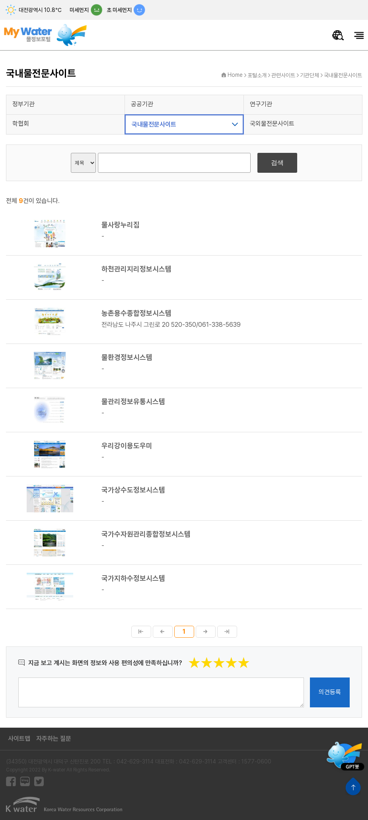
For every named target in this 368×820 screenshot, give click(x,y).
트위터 (39, 782)
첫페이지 (141, 632)
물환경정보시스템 (126, 357)
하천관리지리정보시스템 (136, 269)
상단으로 (353, 786)
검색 (277, 162)
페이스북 (11, 782)
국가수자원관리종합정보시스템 (146, 534)
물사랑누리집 (120, 224)
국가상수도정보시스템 (133, 490)
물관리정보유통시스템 (133, 401)
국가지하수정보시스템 (133, 578)
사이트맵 (19, 739)
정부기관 (23, 104)
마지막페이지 (227, 632)
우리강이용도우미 (126, 445)
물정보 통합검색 (338, 35)
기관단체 (309, 75)
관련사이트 (283, 75)
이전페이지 (163, 632)
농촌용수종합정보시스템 (136, 313)
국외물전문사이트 (272, 123)
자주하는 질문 (53, 739)
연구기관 (261, 104)
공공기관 (142, 104)
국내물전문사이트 (343, 75)
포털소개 (257, 75)
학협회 (20, 123)
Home (235, 75)
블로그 (25, 782)
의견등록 (330, 692)
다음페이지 (206, 632)
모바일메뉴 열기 (359, 35)
